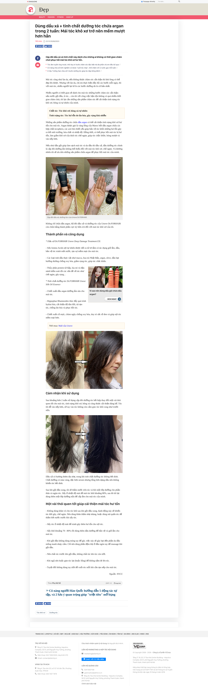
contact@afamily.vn (50, 658)
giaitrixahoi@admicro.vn (93, 673)
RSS (147, 634)
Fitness (60, 17)
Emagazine (32, 2)
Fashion (51, 17)
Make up (69, 17)
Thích (48, 46)
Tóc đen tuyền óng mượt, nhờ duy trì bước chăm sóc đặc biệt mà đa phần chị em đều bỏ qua (84, 65)
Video (142, 634)
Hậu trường (85, 634)
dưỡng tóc (53, 613)
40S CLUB (135, 634)
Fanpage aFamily (148, 1)
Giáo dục (75, 634)
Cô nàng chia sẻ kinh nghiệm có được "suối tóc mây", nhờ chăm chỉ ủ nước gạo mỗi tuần (82, 68)
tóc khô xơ (41, 613)
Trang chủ (39, 634)
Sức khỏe (94, 634)
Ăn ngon (112, 634)
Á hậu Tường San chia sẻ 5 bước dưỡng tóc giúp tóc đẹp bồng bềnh (74, 71)
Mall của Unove (65, 326)
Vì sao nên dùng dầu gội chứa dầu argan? (106, 293)
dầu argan (82, 122)
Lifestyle (49, 634)
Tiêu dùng (104, 634)
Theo (84, 583)
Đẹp (44, 9)
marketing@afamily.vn (92, 654)
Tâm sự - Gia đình (123, 634)
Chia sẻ (40, 46)
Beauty (42, 17)
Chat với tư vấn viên (94, 659)
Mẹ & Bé (67, 634)
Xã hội (56, 634)
